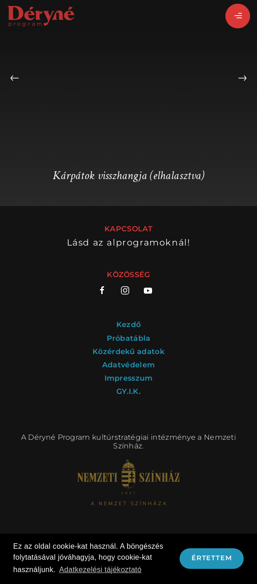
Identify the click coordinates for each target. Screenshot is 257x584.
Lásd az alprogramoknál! (129, 242)
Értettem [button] (211, 558)
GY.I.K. (128, 391)
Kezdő (128, 324)
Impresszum (128, 378)
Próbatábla (129, 338)
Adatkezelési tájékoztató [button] (100, 569)
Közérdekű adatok (128, 351)
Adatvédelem (128, 364)
